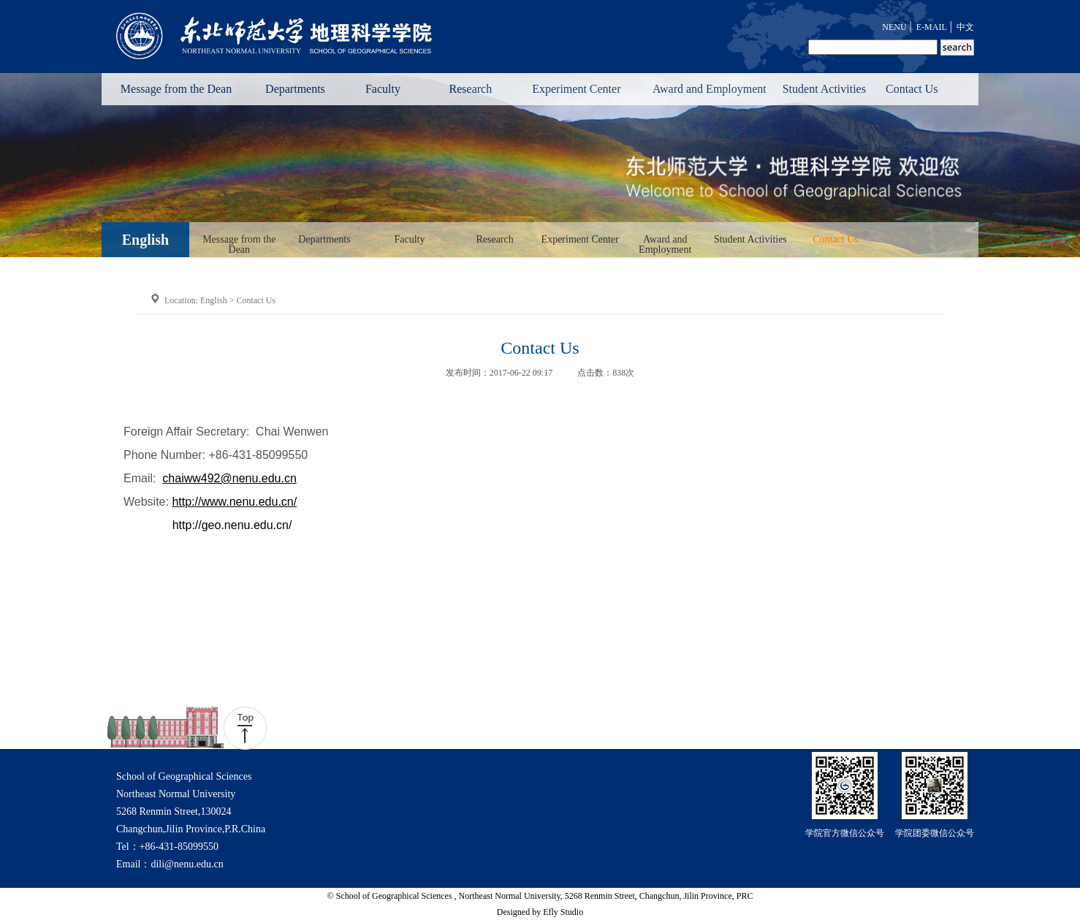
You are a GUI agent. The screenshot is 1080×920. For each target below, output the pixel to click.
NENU (894, 27)
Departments (295, 89)
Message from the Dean (176, 89)
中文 (965, 27)
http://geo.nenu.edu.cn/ (232, 525)
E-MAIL (931, 27)
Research (471, 89)
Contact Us (912, 89)
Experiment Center (576, 89)
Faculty (382, 89)
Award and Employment (710, 89)
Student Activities (824, 89)
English (213, 300)
